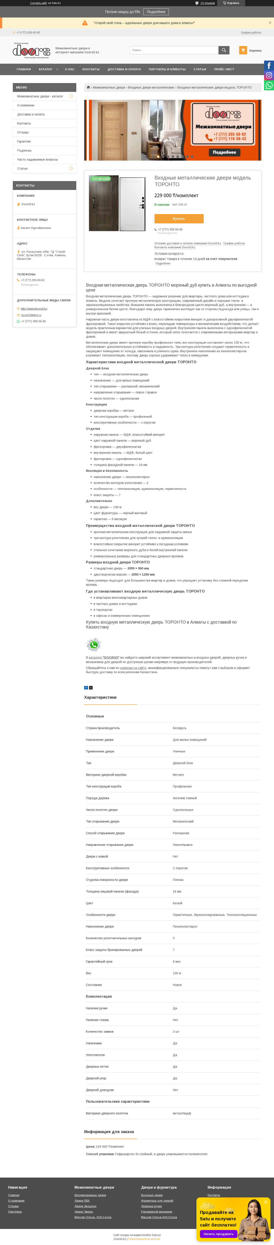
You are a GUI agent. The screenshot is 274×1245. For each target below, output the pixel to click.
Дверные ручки (151, 1206)
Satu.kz (156, 1235)
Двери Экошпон (85, 1206)
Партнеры (15, 1211)
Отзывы (23, 132)
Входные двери (152, 1195)
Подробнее (156, 12)
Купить (179, 218)
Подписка (24, 150)
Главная (24, 69)
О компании (25, 105)
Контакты (91, 69)
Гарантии (24, 141)
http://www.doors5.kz (34, 308)
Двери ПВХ (82, 1200)
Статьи (200, 69)
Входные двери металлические (151, 87)
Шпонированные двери (90, 1195)
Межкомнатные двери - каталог (40, 96)
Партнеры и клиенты (167, 69)
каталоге (104, 657)
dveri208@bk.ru (31, 315)
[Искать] (223, 50)
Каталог (45, 69)
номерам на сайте (133, 668)
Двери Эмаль (84, 1211)
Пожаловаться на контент (144, 1239)
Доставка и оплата (124, 69)
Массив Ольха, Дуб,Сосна (93, 1217)
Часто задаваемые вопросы (37, 159)
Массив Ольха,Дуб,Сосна (159, 1217)
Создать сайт (38, 3)
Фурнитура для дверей (157, 1200)
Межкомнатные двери (109, 87)
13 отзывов (208, 3)
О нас (70, 69)
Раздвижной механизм (156, 1211)
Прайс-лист (224, 69)
